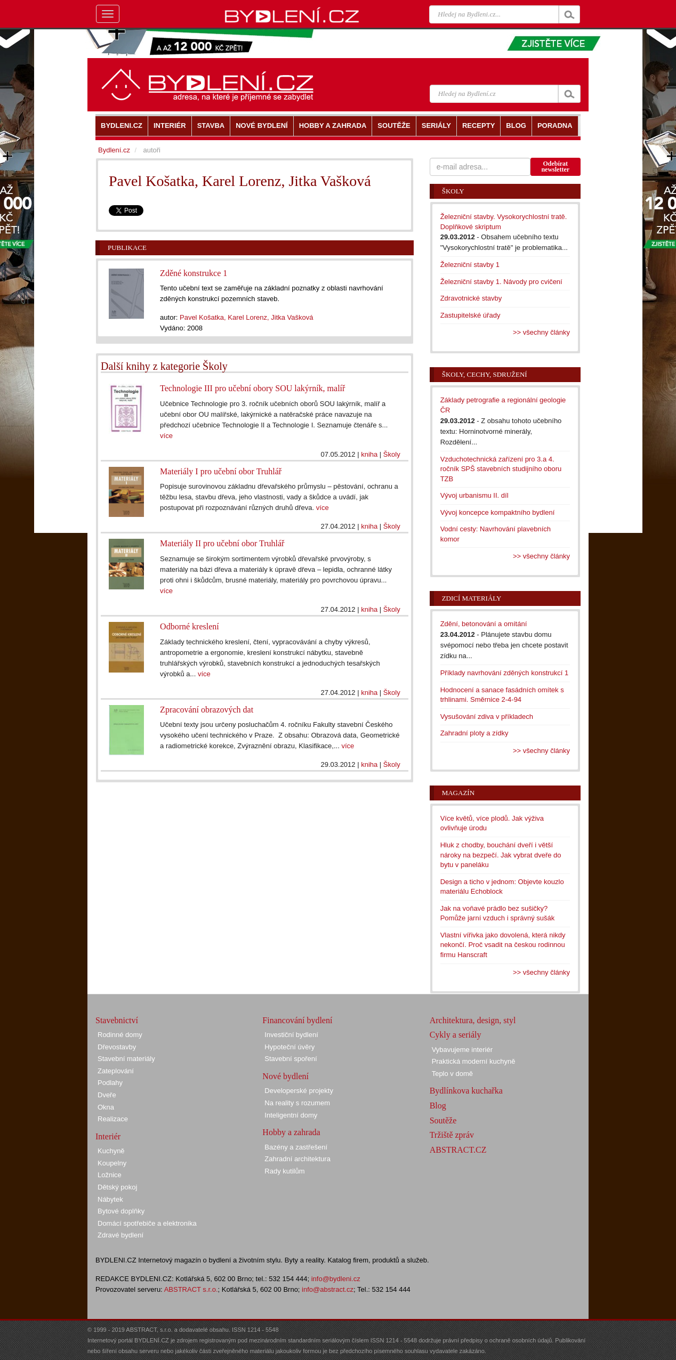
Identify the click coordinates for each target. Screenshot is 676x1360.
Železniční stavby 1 (470, 265)
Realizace (113, 1119)
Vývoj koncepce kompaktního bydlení (497, 512)
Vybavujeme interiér (462, 1050)
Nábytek (110, 1199)
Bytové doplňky (121, 1211)
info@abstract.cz (327, 1289)
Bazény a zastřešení (295, 1147)
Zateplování (116, 1071)
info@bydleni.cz (335, 1279)
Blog (438, 1105)
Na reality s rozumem (297, 1103)
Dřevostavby (117, 1047)
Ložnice (110, 1175)
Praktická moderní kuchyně (474, 1061)
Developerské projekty (298, 1091)
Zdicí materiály (472, 598)
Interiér (107, 1136)
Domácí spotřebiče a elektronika (147, 1223)
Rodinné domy (120, 1035)
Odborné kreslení (189, 626)
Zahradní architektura (297, 1159)
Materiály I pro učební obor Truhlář (220, 471)
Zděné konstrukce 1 (193, 273)
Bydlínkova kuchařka (466, 1090)
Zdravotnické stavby (471, 298)
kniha (369, 454)
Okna (106, 1107)
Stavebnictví (116, 1020)
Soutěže (443, 1120)
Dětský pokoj (117, 1187)
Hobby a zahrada (291, 1132)
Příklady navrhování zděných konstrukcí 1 (504, 673)
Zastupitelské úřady (470, 315)
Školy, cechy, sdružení (484, 374)
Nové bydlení (285, 1076)
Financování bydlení (297, 1020)
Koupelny (112, 1163)
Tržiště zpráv (452, 1134)
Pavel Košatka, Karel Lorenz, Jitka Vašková (246, 317)
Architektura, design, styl (473, 1020)
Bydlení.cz (114, 150)
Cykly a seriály (455, 1034)
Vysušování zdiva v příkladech (486, 717)
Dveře (107, 1095)
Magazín (458, 793)
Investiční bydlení (291, 1035)
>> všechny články (541, 332)
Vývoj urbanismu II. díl (474, 495)
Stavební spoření (290, 1059)
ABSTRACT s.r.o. (191, 1289)
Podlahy (110, 1083)
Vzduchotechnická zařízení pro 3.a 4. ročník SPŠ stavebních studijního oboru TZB (501, 469)
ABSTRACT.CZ (458, 1149)
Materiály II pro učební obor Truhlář (222, 543)
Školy (391, 454)
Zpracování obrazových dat (206, 709)
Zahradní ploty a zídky (474, 733)
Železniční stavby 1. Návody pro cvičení (501, 282)
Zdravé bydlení (120, 1235)
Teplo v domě (452, 1074)
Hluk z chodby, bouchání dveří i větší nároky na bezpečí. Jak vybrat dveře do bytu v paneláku (500, 855)
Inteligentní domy (290, 1115)
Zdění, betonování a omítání (483, 624)
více (166, 436)
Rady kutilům (284, 1171)
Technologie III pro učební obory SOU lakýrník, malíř (252, 388)
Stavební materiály (126, 1059)
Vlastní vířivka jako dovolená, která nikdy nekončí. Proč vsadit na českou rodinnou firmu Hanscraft (503, 945)
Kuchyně (111, 1151)
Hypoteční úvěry (289, 1047)
